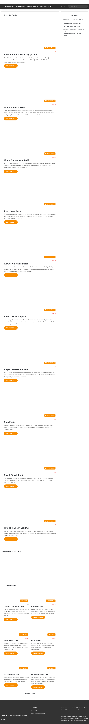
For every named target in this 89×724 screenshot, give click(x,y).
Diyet (41, 6)
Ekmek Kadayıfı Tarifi (11, 640)
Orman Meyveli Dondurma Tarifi (72, 23)
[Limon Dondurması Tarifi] (30, 140)
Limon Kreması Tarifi (17, 107)
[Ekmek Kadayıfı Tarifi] (16, 629)
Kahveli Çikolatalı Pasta (18, 263)
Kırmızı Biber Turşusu (17, 316)
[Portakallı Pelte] (43, 629)
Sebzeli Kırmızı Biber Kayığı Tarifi (24, 54)
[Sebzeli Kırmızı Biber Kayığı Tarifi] (30, 34)
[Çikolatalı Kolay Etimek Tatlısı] (16, 595)
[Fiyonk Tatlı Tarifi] (43, 595)
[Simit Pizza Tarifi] (30, 191)
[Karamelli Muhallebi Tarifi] (43, 663)
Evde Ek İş (47, 6)
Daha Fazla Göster (30, 545)
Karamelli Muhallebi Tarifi (39, 674)
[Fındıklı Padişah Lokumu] (30, 507)
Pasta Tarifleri (9, 6)
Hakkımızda (34, 707)
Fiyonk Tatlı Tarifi (37, 606)
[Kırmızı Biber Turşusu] (30, 296)
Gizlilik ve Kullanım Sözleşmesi (39, 712)
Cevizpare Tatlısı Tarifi (11, 674)
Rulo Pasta (11, 422)
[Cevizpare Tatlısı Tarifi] (16, 663)
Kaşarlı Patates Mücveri (18, 369)
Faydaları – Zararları (32, 6)
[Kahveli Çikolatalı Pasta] (30, 243)
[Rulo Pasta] (30, 402)
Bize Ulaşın (34, 710)
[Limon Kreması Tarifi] (30, 87)
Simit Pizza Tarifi (14, 210)
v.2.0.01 (3, 718)
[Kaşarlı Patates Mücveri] (30, 349)
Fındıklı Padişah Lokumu (19, 527)
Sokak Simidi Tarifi (15, 474)
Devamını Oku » (10, 65)
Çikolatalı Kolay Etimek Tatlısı (14, 606)
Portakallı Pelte (36, 640)
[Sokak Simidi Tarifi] (30, 454)
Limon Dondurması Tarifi (19, 160)
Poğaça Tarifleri (20, 6)
